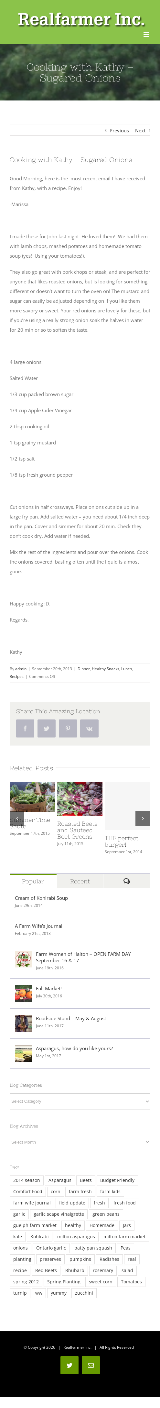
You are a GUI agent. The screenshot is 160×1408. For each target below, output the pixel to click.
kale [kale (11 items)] (17, 1237)
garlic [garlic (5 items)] (19, 1214)
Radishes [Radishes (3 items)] (109, 1259)
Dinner (84, 668)
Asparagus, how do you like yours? (74, 1048)
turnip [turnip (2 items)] (20, 1293)
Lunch (126, 668)
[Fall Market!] (23, 990)
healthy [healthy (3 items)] (73, 1225)
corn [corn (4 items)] (55, 1191)
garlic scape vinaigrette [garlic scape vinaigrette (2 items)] (59, 1214)
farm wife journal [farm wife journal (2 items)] (32, 1203)
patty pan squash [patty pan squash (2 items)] (93, 1248)
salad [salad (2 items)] (127, 1270)
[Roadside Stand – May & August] (23, 1020)
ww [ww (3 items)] (38, 1293)
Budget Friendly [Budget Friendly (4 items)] (117, 1180)
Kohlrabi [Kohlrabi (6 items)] (39, 1237)
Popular (33, 881)
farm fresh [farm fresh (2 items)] (80, 1191)
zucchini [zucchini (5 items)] (84, 1293)
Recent (80, 881)
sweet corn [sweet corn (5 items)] (100, 1282)
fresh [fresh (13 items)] (99, 1203)
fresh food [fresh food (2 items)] (124, 1203)
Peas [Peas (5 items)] (126, 1248)
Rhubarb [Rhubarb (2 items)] (74, 1270)
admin (21, 668)
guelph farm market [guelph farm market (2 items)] (35, 1225)
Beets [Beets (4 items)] (86, 1180)
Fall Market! (49, 988)
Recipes (17, 676)
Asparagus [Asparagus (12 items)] (59, 1180)
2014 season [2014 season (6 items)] (26, 1180)
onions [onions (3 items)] (20, 1248)
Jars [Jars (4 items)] (127, 1225)
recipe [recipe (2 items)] (20, 1270)
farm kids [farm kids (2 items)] (110, 1191)
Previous (119, 130)
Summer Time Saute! (30, 823)
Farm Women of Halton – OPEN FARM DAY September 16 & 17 (83, 957)
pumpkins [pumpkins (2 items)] (80, 1259)
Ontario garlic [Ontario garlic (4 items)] (51, 1248)
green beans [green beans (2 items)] (106, 1214)
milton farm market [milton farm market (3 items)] (124, 1237)
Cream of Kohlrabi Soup (41, 898)
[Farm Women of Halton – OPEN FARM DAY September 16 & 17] (23, 955)
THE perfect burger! (121, 841)
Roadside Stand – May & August (71, 1018)
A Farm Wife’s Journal (38, 926)
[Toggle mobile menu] (147, 34)
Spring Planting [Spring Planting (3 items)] (63, 1282)
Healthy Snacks (105, 668)
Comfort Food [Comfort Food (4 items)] (27, 1191)
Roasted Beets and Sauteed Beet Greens (77, 830)
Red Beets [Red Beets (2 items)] (46, 1270)
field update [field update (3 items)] (72, 1203)
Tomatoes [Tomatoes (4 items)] (131, 1282)
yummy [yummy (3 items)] (59, 1293)
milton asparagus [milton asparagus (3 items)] (76, 1237)
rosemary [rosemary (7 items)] (103, 1270)
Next (140, 130)
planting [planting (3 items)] (22, 1259)
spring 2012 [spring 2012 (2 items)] (26, 1282)
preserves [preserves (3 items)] (50, 1259)
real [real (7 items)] (132, 1259)
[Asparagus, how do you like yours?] (23, 1050)
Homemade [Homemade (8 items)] (102, 1225)
